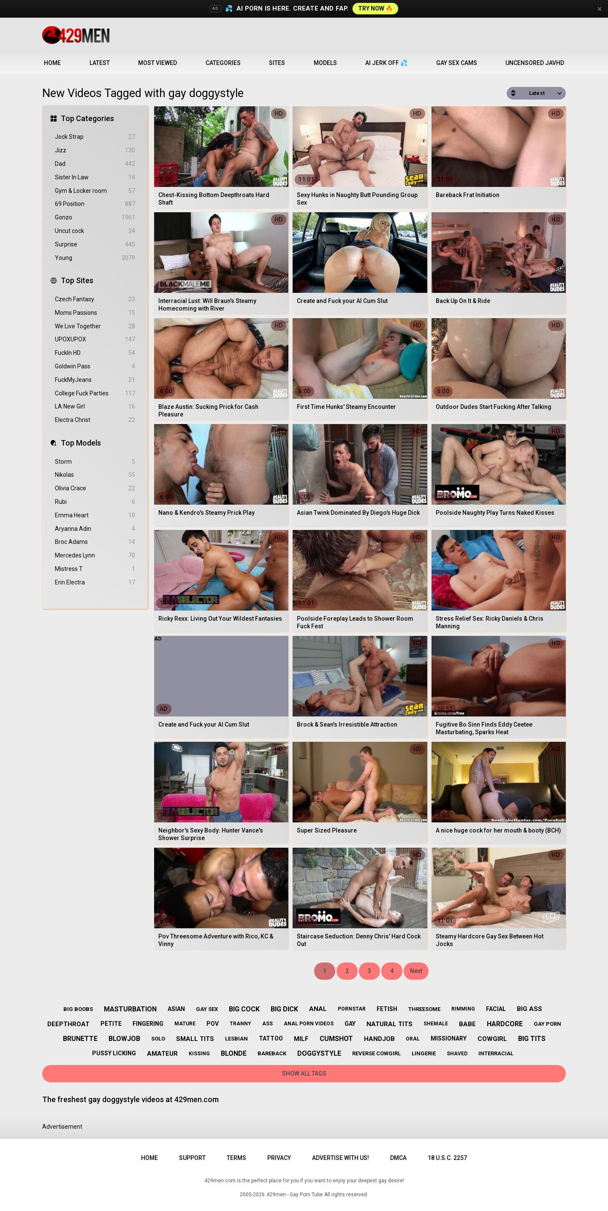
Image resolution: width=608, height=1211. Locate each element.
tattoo (271, 1038)
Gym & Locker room (95, 191)
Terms (236, 1157)
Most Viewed (157, 62)
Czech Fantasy (95, 299)
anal (318, 1009)
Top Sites (77, 280)
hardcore (505, 1024)
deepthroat (68, 1024)
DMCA (398, 1157)
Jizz (95, 150)
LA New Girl (95, 406)
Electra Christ (95, 420)
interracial (495, 1053)
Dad (95, 164)
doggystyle (319, 1053)
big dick (284, 1009)
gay (350, 1023)
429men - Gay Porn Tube (294, 1194)
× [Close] (599, 9)
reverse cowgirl (376, 1053)
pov (212, 1023)
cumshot (336, 1039)
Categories (223, 62)
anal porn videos (309, 1024)
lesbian (236, 1038)
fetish (387, 1009)
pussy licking (114, 1053)
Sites (277, 62)
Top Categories (87, 118)
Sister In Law (95, 177)
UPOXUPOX (95, 339)
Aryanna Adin (95, 529)
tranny (240, 1024)
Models (325, 62)
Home (52, 62)
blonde (234, 1053)
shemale (435, 1024)
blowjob (124, 1039)
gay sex (207, 1009)
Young (95, 258)
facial (496, 1009)
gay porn (547, 1024)
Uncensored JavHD (534, 62)
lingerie (424, 1053)
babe (467, 1024)
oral (413, 1039)
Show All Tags (304, 1073)
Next (416, 971)
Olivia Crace (95, 488)
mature (184, 1024)
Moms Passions (95, 312)
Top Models (81, 442)
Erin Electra (95, 582)
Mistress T (95, 569)
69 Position (95, 204)
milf (301, 1039)
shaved (457, 1054)
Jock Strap (95, 137)
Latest (100, 62)
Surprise (95, 244)
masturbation (130, 1009)
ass (267, 1024)
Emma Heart (95, 515)
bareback (272, 1053)
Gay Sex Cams (456, 62)
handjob (379, 1039)
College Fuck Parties (95, 393)
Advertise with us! (340, 1157)
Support (192, 1157)
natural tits (389, 1024)
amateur (162, 1053)
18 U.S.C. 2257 (447, 1157)
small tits (195, 1039)
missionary (449, 1038)
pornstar (352, 1009)
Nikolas (95, 474)
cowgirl (492, 1039)
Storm (95, 461)
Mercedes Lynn (95, 555)
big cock (244, 1009)
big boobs (78, 1009)
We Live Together (95, 326)
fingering (148, 1023)
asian (176, 1009)
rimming (463, 1009)
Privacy (279, 1157)
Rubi (95, 501)
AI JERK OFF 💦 (386, 62)
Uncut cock (95, 231)
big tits (532, 1039)
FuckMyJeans (95, 380)
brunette (80, 1039)
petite (111, 1023)
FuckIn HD (95, 353)
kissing (199, 1054)
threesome (424, 1009)
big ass (529, 1009)
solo (158, 1038)
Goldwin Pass (95, 366)
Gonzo (95, 217)
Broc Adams (95, 542)
